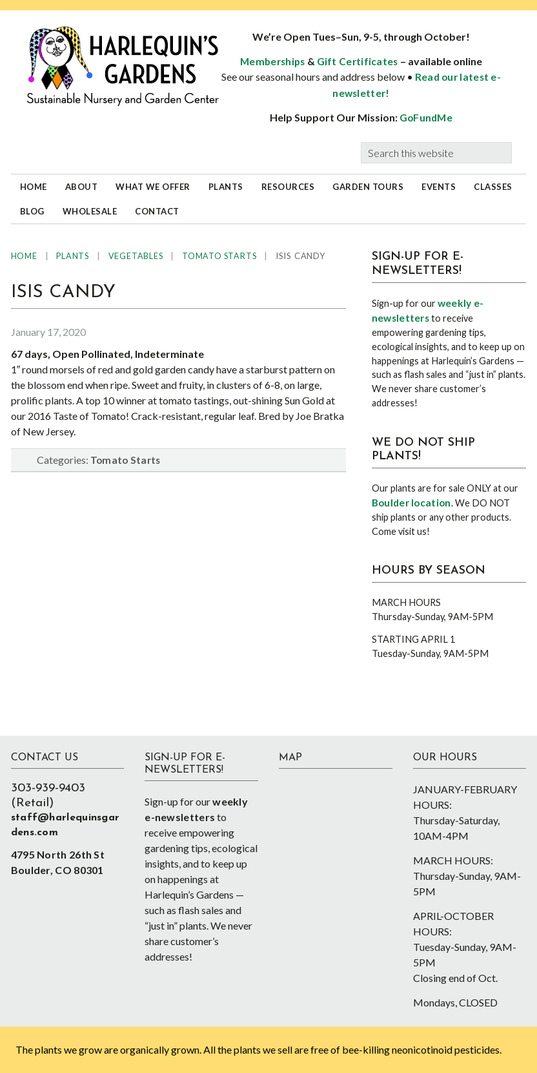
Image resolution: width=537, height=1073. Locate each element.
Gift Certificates (357, 61)
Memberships (272, 61)
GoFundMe (426, 117)
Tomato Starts (125, 460)
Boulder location (411, 502)
